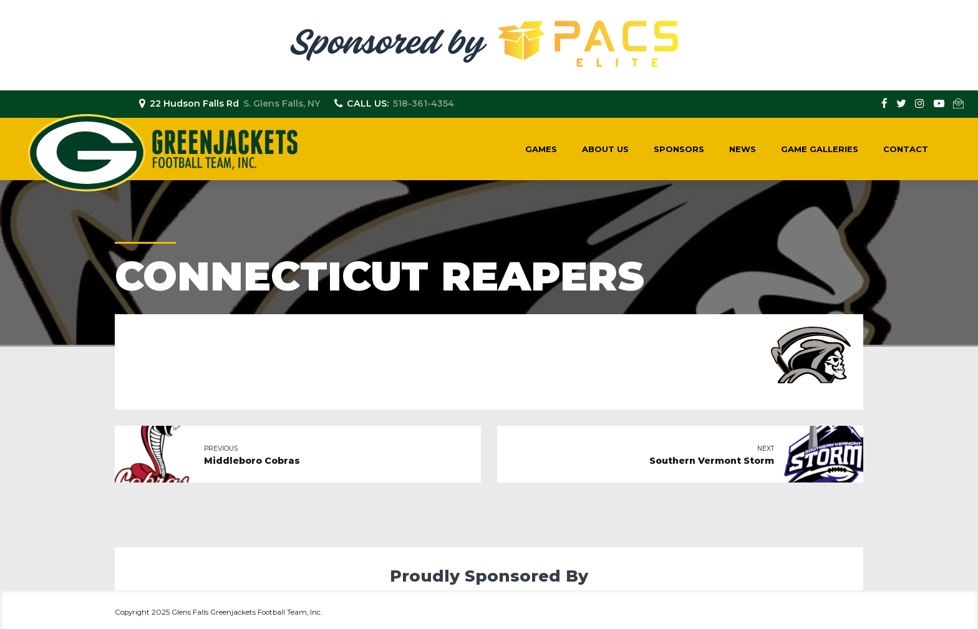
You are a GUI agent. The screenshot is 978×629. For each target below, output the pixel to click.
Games (541, 149)
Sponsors (679, 149)
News (742, 149)
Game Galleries (819, 149)
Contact (905, 149)
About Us (605, 149)
